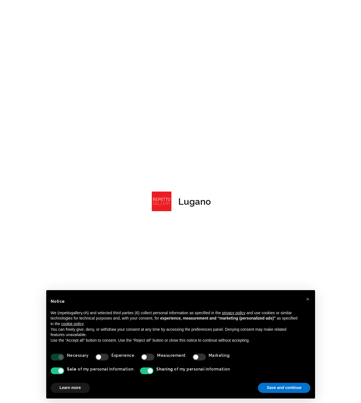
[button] (307, 299)
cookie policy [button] (72, 324)
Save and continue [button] (284, 387)
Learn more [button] (70, 387)
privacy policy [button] (233, 313)
